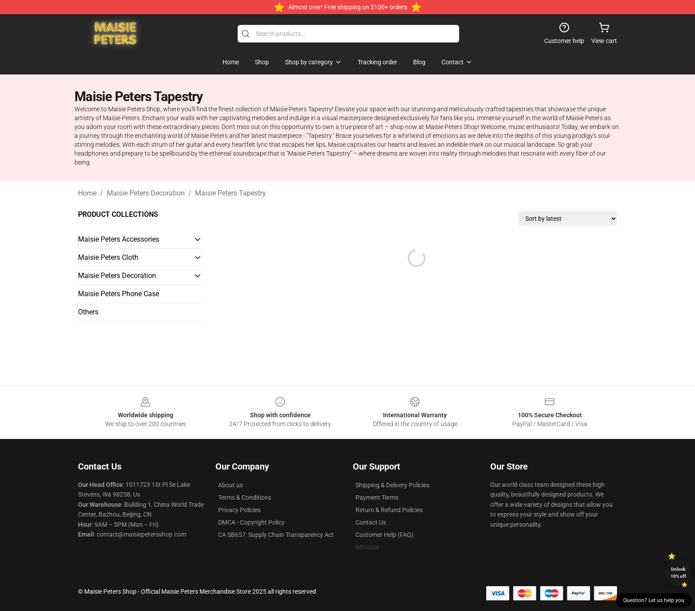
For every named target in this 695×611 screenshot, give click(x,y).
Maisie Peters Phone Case (118, 294)
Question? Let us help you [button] (653, 600)
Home (87, 193)
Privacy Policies (239, 509)
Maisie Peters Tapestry (230, 193)
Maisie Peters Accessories (118, 239)
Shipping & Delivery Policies (392, 485)
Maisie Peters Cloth (108, 257)
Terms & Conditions (244, 497)
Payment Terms (376, 497)
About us (230, 485)
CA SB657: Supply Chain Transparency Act (276, 534)
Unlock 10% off (678, 573)
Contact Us (370, 522)
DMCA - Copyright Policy (251, 522)
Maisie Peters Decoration (146, 193)
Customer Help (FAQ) (384, 534)
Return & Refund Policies (389, 509)
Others (88, 312)
